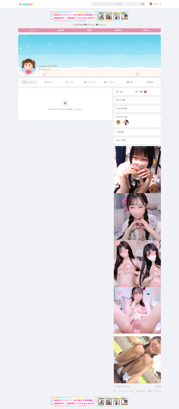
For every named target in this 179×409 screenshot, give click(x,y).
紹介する (146, 30)
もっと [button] (158, 391)
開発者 (150, 391)
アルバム (119, 100)
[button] (118, 4)
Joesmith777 (48, 66)
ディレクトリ (122, 391)
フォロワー (120, 117)
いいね (118, 132)
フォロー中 (120, 108)
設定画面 (61, 30)
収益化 (89, 30)
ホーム (32, 30)
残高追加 (118, 30)
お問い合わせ (140, 391)
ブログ (131, 391)
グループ (119, 140)
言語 (158, 386)
